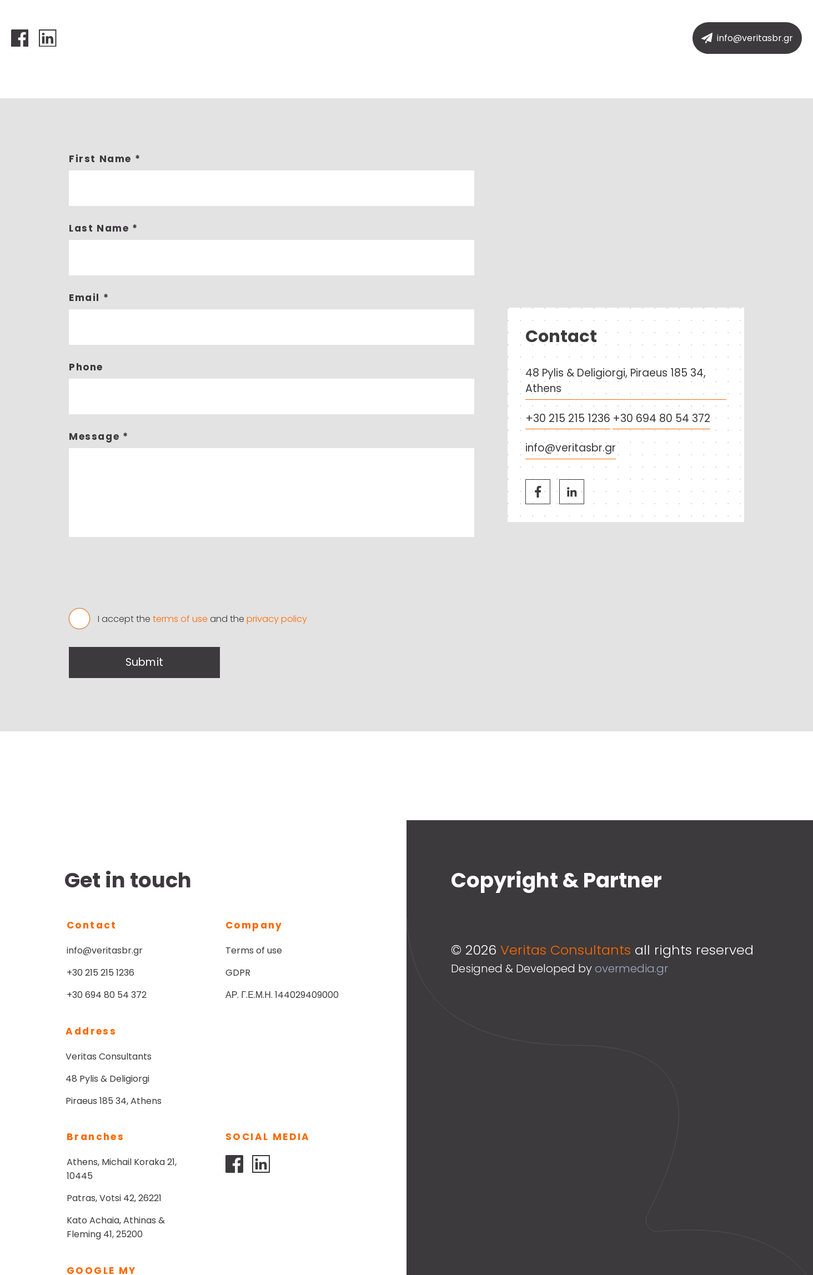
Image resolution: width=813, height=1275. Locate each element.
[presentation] (153, 577)
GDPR (237, 972)
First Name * (104, 158)
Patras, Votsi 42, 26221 (272, 1092)
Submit (144, 662)
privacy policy (277, 619)
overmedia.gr (631, 968)
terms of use (180, 619)
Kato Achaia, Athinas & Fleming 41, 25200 (274, 1121)
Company (363, 38)
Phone (86, 367)
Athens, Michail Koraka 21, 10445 (280, 1063)
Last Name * (103, 228)
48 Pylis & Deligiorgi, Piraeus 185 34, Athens (615, 380)
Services (429, 38)
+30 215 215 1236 (567, 418)
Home (305, 38)
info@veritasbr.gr (570, 447)
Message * (98, 436)
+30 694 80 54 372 (661, 418)
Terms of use (253, 950)
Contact (491, 38)
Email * (89, 297)
